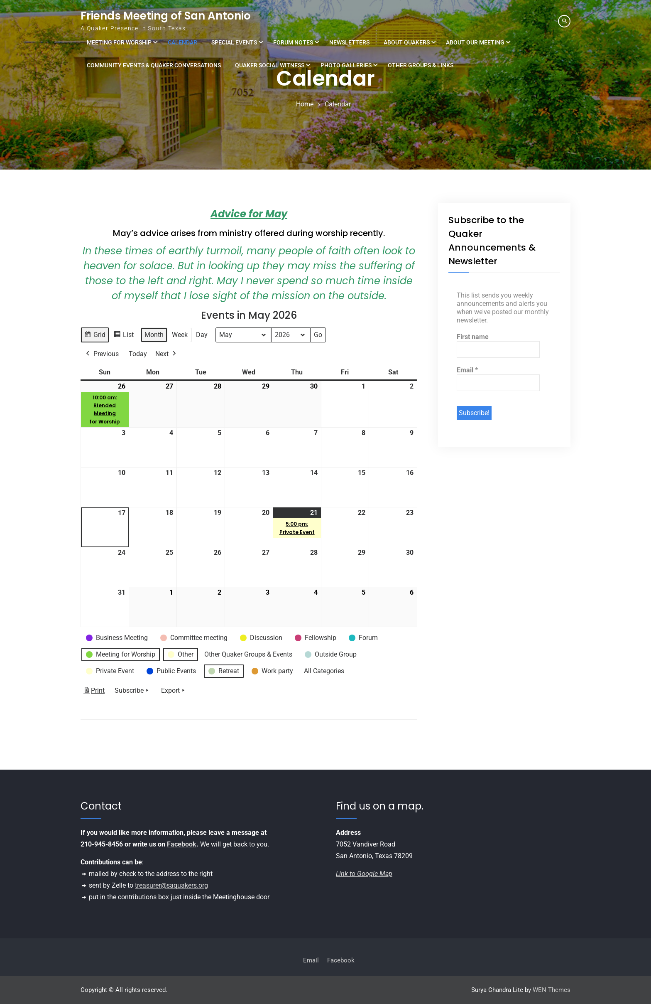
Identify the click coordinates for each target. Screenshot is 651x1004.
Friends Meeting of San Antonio (166, 15)
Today (138, 354)
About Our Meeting (475, 42)
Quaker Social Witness (269, 65)
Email (467, 370)
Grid (94, 336)
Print (94, 692)
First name (473, 337)
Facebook (181, 844)
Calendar (182, 42)
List (123, 336)
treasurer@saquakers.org (171, 885)
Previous (101, 354)
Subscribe (132, 690)
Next (166, 354)
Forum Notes (293, 42)
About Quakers (407, 42)
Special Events (234, 42)
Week (180, 335)
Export (173, 690)
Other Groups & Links (420, 65)
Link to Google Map (364, 874)
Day (202, 335)
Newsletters (349, 42)
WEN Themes (551, 990)
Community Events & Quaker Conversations (154, 65)
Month (154, 335)
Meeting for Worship (119, 42)
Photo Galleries (346, 65)
